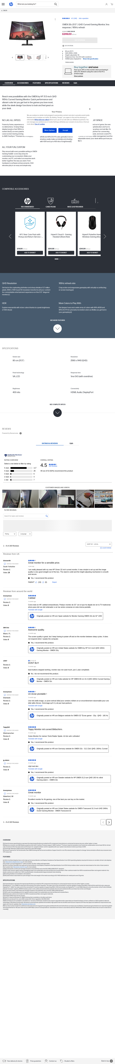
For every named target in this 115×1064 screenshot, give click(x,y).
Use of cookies (40, 124)
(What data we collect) (41, 120)
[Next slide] (48, 57)
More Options (50, 130)
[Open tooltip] (20, 433)
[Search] (55, 4)
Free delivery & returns (14, 1061)
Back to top (107, 1061)
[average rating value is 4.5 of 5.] (68, 18)
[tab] (27, 202)
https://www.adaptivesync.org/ (14, 860)
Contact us (53, 1061)
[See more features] (57, 326)
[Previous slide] (12, 57)
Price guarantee (35, 1061)
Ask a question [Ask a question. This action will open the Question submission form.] (84, 18)
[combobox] (34, 4)
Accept (65, 130)
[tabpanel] (57, 236)
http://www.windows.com (28, 902)
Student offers (69, 1061)
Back (5, 10)
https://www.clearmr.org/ (20, 865)
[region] (58, 121)
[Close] (89, 109)
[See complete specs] (57, 410)
